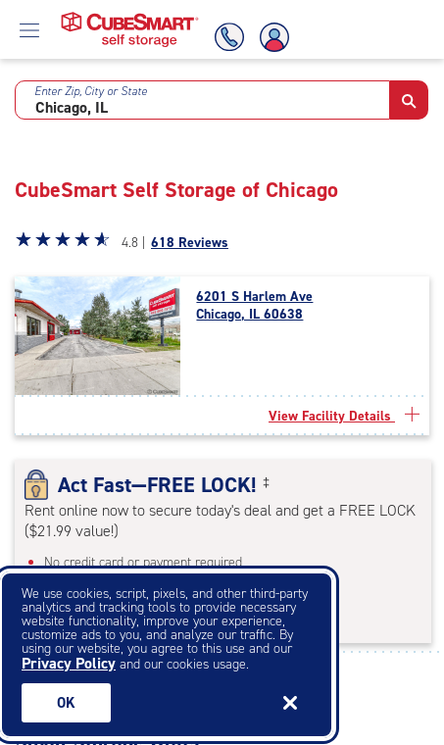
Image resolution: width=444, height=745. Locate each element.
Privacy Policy (69, 663)
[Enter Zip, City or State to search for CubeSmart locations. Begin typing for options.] (202, 100)
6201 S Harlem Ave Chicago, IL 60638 (254, 305)
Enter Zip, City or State (90, 91)
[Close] (290, 702)
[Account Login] (275, 37)
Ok (66, 703)
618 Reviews (189, 242)
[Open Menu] (29, 29)
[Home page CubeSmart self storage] (130, 17)
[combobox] (202, 100)
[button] (409, 100)
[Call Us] (226, 37)
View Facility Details (344, 416)
